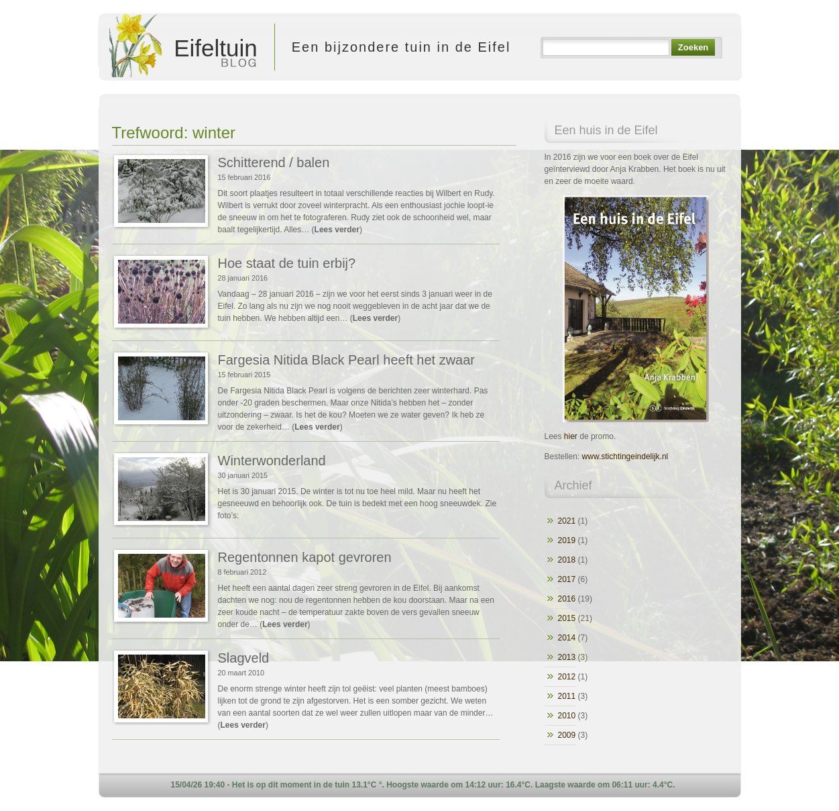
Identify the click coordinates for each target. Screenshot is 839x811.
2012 (567, 676)
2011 (567, 696)
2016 (567, 599)
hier (570, 436)
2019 (567, 540)
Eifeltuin (182, 46)
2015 (567, 618)
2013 (567, 657)
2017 (567, 579)
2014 (567, 637)
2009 (567, 735)
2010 (567, 715)
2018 (567, 560)
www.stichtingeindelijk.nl (625, 456)
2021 (567, 521)
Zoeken (693, 47)
